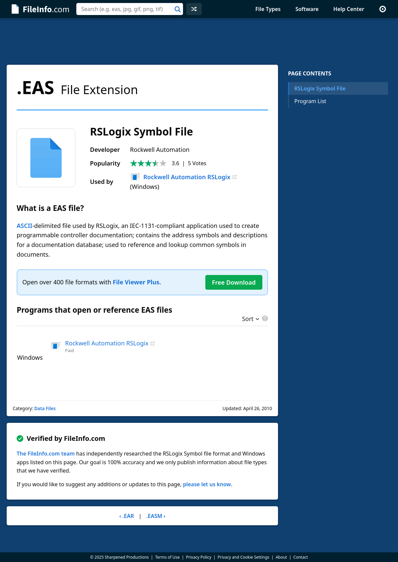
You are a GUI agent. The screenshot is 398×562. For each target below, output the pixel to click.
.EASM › (155, 516)
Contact (300, 557)
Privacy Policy (198, 557)
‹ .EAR (126, 516)
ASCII (24, 226)
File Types (268, 9)
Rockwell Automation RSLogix (180, 177)
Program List (310, 101)
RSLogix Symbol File (320, 88)
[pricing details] (264, 318)
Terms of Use (167, 557)
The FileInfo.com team (46, 453)
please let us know (207, 484)
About (281, 557)
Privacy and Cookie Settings (243, 557)
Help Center (348, 9)
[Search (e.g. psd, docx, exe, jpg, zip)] (129, 9)
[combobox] (129, 9)
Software (307, 9)
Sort (248, 319)
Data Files (45, 408)
